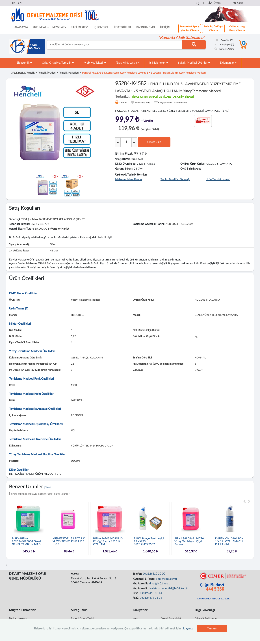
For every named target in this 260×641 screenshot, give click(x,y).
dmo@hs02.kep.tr (160, 583)
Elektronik (24, 62)
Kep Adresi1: (141, 583)
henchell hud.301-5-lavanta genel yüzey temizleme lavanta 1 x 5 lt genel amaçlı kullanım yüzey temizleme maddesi (144, 72)
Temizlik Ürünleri (46, 72)
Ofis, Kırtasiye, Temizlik (58, 62)
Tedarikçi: (15, 219)
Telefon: (138, 573)
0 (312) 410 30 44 (151, 593)
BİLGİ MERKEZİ (79, 27)
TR (13, 2)
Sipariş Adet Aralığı (19, 244)
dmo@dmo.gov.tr (166, 578)
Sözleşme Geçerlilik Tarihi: (148, 224)
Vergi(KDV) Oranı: (126, 159)
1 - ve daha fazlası (19, 250)
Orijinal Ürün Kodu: (192, 164)
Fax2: (136, 598)
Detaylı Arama (224, 49)
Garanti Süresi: (124, 168)
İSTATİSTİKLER (122, 27)
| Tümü (47, 487)
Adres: (75, 573)
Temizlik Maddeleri (69, 72)
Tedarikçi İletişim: (19, 224)
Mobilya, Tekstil (95, 62)
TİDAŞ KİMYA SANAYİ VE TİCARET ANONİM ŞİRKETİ (163, 97)
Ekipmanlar (228, 62)
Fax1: (136, 593)
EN (19, 2)
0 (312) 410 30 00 (154, 573)
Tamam (211, 628)
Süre (52, 244)
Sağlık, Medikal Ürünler (194, 62)
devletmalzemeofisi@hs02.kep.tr (168, 588)
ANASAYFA (21, 27)
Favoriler (224, 40)
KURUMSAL (40, 27)
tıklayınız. (187, 628)
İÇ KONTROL (101, 27)
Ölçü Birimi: (187, 168)
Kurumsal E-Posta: (144, 579)
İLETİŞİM (165, 27)
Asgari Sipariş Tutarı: (21, 228)
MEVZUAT (59, 27)
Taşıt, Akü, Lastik (127, 62)
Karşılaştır (224, 45)
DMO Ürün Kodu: (125, 164)
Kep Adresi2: (141, 588)
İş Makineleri (158, 62)
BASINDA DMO (145, 27)
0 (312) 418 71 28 (151, 598)
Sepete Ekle (154, 142)
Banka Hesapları (18, 618)
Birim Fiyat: (124, 153)
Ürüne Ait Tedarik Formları (131, 174)
